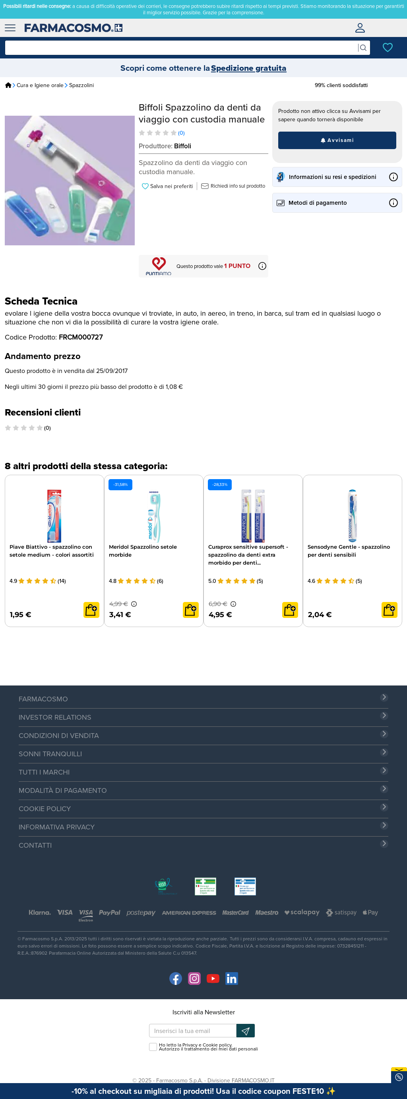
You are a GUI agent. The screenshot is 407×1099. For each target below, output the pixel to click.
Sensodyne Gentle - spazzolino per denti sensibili (349, 551)
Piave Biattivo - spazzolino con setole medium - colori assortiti (52, 551)
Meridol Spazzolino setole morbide (143, 551)
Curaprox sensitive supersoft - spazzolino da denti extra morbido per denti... (248, 555)
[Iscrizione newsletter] (245, 1030)
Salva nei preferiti (167, 186)
